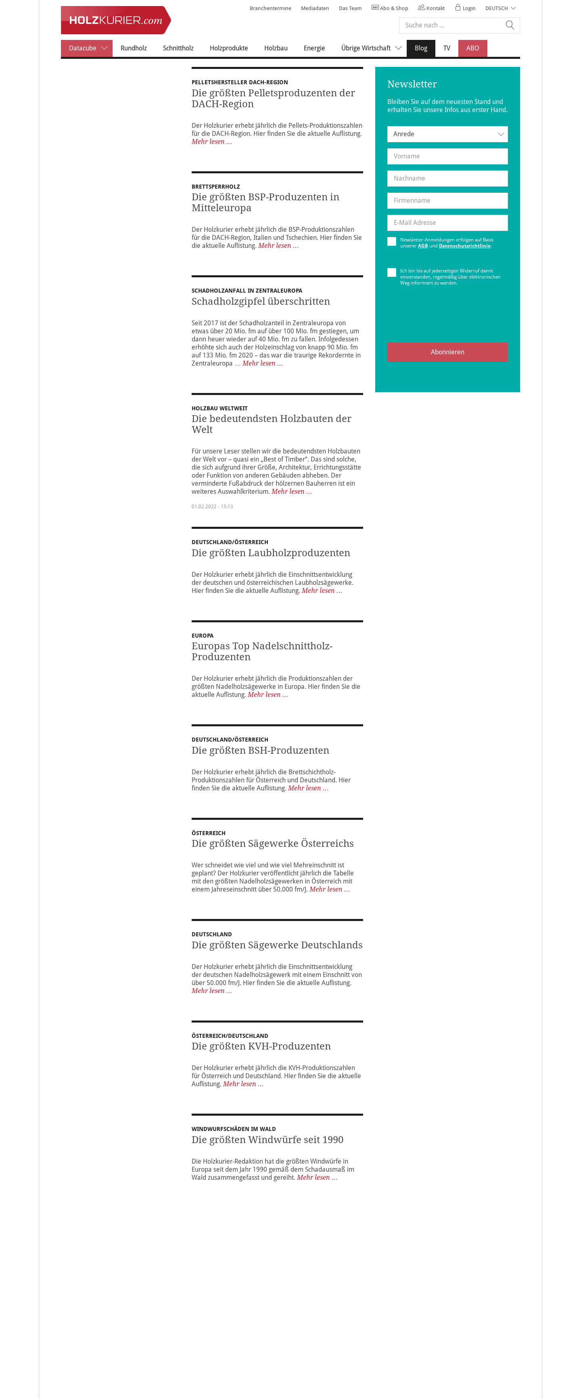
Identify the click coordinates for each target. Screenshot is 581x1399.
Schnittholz (178, 48)
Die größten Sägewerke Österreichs (273, 848)
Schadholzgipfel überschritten (261, 303)
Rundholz (134, 48)
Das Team (350, 8)
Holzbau (276, 48)
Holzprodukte (229, 48)
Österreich (209, 837)
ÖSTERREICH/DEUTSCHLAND (232, 1040)
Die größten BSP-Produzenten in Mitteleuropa (265, 204)
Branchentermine (270, 8)
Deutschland (212, 938)
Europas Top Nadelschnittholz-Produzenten (262, 653)
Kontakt (431, 8)
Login (465, 8)
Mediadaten (315, 8)
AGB (423, 246)
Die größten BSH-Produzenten (260, 752)
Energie (314, 48)
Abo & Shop (390, 8)
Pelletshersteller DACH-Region (240, 82)
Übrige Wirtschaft (374, 48)
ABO (472, 48)
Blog (425, 48)
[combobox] (447, 134)
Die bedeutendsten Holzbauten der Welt (271, 426)
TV (446, 48)
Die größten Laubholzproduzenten (271, 554)
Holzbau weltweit (220, 410)
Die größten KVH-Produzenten (261, 1050)
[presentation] (447, 321)
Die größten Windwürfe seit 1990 (267, 1147)
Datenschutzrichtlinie (465, 246)
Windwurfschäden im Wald (234, 1136)
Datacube (91, 48)
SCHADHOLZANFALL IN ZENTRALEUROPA (250, 292)
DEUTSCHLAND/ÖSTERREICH (230, 543)
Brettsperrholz (216, 188)
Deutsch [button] (496, 8)
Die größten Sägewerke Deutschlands (277, 949)
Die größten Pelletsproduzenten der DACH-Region (273, 98)
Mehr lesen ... (212, 142)
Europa (202, 637)
